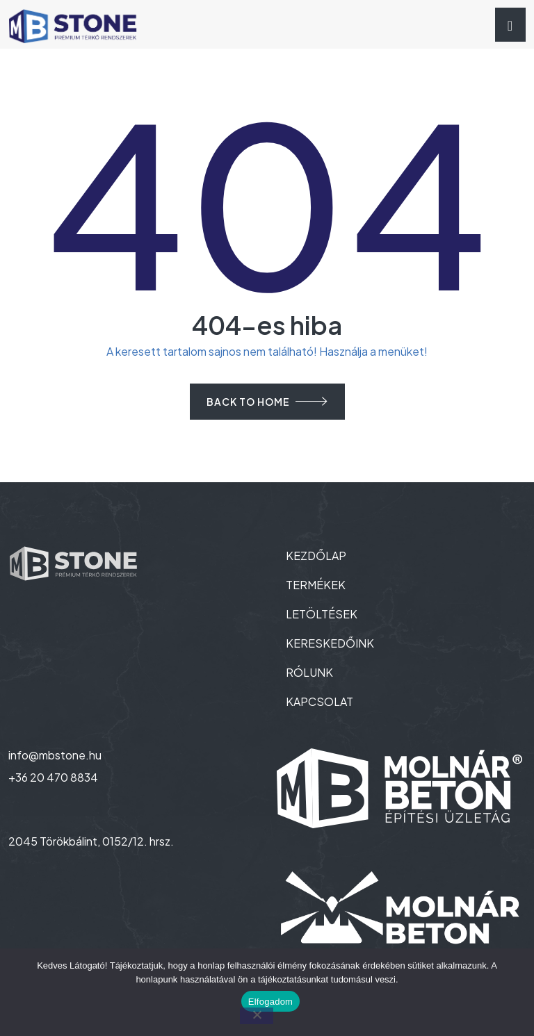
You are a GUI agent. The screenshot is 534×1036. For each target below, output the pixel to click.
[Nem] (256, 1016)
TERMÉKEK (316, 584)
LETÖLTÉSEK (321, 614)
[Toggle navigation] (510, 25)
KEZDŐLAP (316, 555)
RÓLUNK (309, 672)
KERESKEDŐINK (330, 643)
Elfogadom (270, 1001)
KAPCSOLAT (319, 701)
